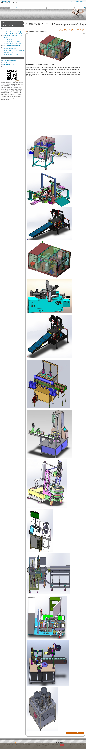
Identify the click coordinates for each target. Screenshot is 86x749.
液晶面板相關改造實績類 (10, 49)
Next (82, 733)
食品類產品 (6, 37)
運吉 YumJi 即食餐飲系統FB (9, 60)
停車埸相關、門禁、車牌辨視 (11, 54)
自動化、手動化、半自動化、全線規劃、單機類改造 (14, 50)
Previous (69, 733)
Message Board (80, 8)
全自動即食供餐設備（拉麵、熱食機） (13, 43)
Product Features (40, 8)
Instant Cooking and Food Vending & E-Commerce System (11, 28)
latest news (30, 8)
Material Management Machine (11, 30)
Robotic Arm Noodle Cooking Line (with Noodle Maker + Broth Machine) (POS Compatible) (13, 32)
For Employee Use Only (8, 64)
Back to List (76, 733)
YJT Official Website (7, 62)
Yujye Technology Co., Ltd (18, 8)
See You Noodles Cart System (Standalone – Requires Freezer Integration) (14, 33)
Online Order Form (68, 8)
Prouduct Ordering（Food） (9, 66)
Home (27, 30)
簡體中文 (82, 1)
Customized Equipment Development (49, 30)
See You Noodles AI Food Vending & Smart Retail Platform (12, 35)
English (71, 1)
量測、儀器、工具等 (8, 52)
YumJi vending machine (54, 8)
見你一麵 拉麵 (9, 39)
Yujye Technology (5, 1)
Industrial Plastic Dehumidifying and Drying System (12, 45)
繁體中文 (77, 1)
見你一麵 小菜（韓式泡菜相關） (13, 41)
